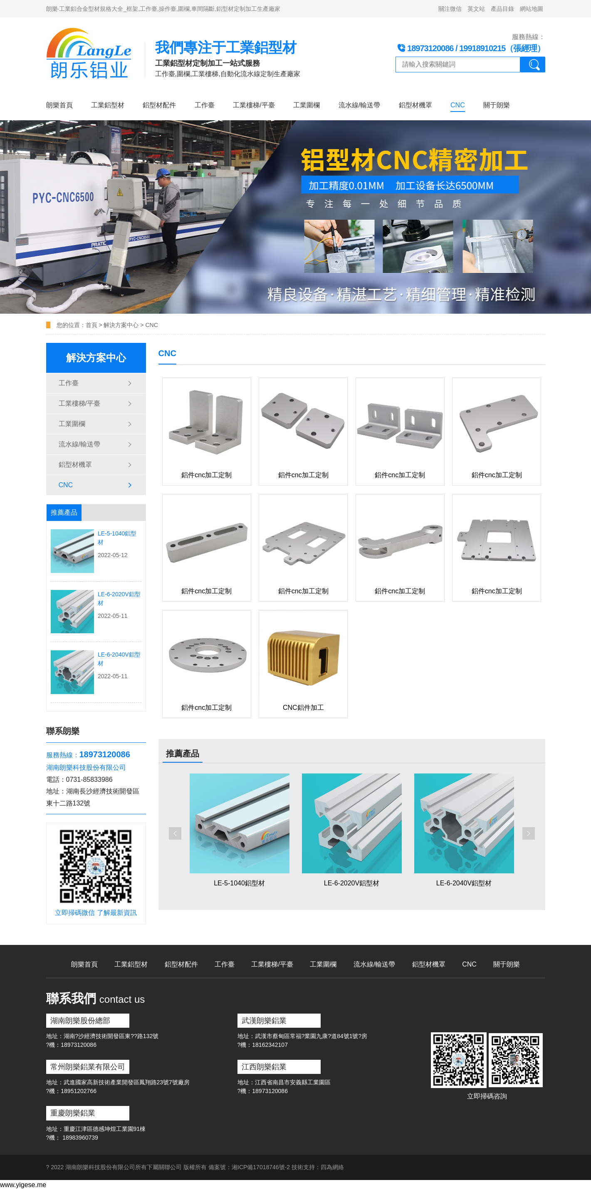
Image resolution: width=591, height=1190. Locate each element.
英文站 (476, 8)
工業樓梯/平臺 (253, 105)
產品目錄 (502, 8)
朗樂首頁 (59, 105)
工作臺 (205, 105)
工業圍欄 (306, 105)
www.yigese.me (23, 1184)
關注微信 (450, 8)
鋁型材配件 (159, 105)
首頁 (92, 325)
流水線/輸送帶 (359, 105)
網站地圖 (531, 8)
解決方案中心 (121, 325)
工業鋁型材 (107, 105)
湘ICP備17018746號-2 (261, 1167)
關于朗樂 (496, 105)
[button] (175, 833)
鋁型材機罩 (415, 105)
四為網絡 (332, 1167)
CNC (457, 105)
